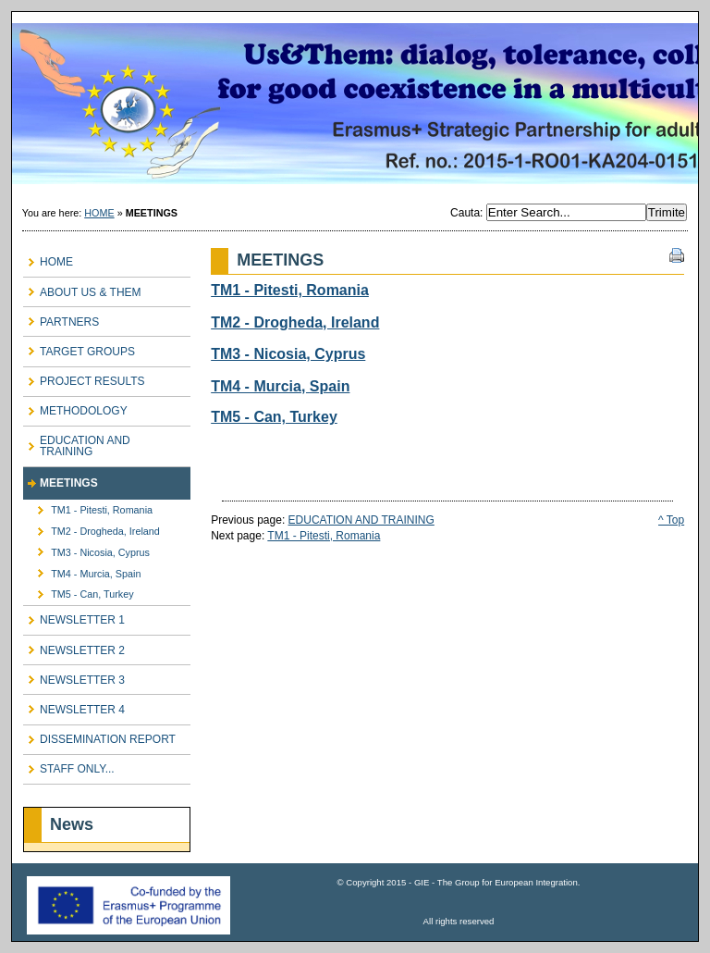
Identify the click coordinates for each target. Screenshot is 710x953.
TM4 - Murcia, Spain (82, 570)
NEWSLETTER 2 (74, 646)
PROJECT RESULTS (84, 378)
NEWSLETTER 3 (74, 676)
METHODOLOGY (75, 407)
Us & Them (355, 104)
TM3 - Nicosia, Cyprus (86, 549)
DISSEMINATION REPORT (99, 736)
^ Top (671, 520)
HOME (99, 212)
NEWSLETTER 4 (74, 705)
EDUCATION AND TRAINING (76, 443)
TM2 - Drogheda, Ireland (91, 529)
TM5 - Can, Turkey (78, 592)
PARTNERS (61, 317)
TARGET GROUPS (79, 347)
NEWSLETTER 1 (74, 616)
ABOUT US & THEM (82, 288)
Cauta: (468, 212)
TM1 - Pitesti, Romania (88, 507)
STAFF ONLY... (69, 765)
